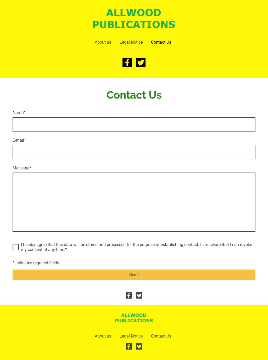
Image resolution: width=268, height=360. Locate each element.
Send (134, 274)
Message (22, 167)
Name (19, 112)
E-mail (19, 140)
